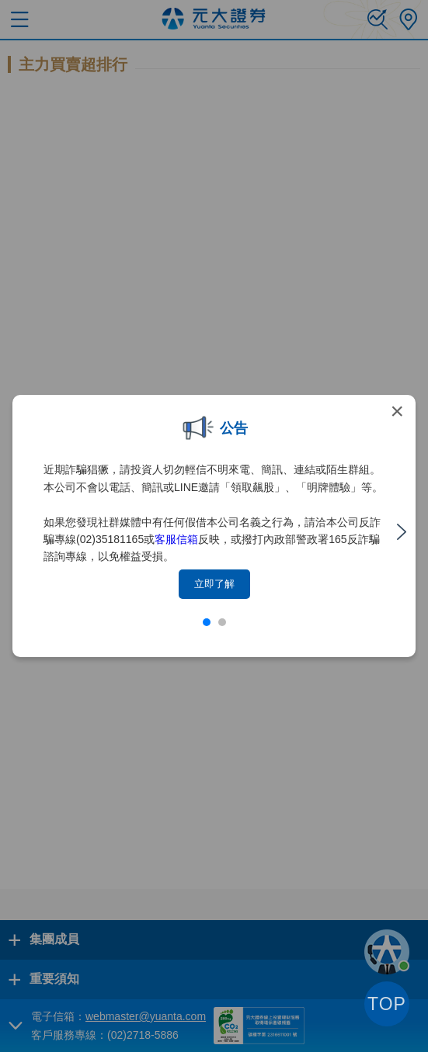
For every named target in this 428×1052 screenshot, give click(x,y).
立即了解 (214, 584)
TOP (386, 1004)
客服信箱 (176, 539)
